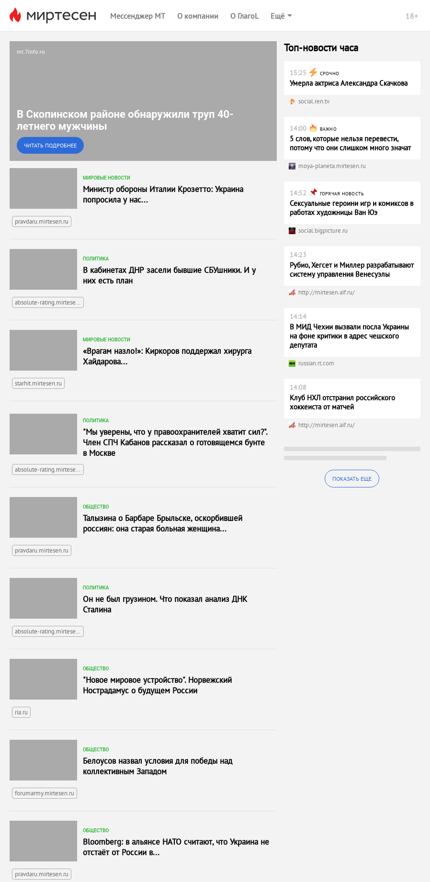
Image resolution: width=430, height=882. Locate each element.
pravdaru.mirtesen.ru (41, 221)
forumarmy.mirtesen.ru (44, 793)
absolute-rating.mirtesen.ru (49, 302)
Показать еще (352, 478)
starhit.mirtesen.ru (38, 383)
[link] (143, 101)
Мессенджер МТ (137, 16)
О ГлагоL (244, 16)
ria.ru (21, 712)
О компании (197, 16)
